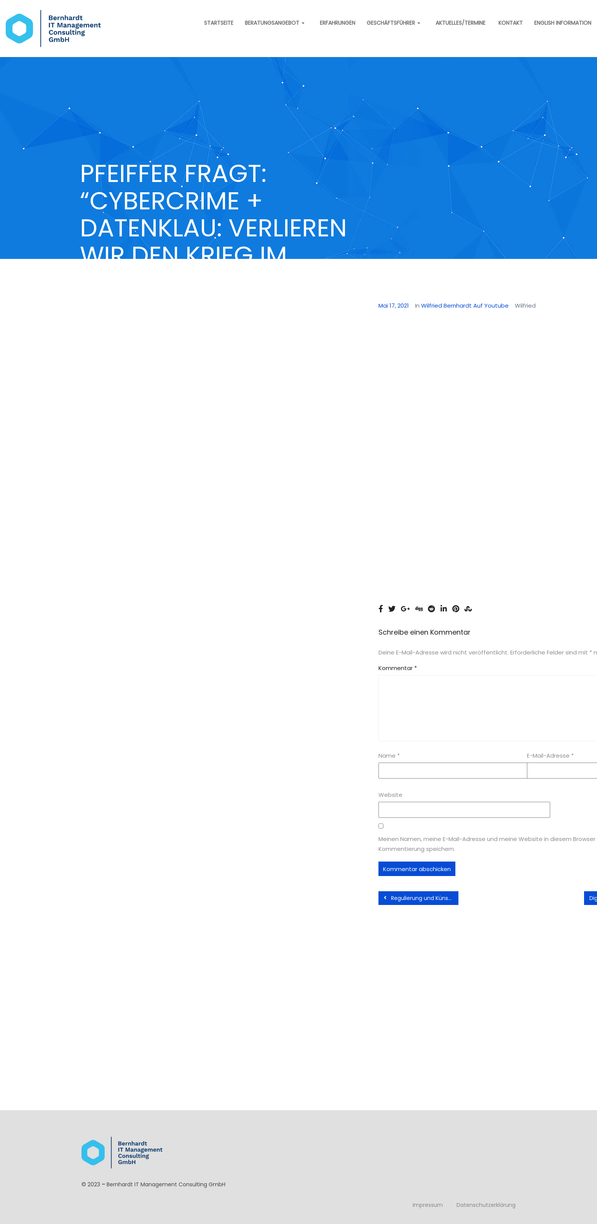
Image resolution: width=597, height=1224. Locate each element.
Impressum (428, 1205)
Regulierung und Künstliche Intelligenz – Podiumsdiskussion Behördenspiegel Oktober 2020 (421, 898)
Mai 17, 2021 (393, 306)
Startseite (218, 23)
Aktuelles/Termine (460, 23)
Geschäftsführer (393, 23)
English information (562, 23)
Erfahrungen (337, 23)
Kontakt (510, 23)
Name (389, 756)
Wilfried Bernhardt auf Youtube (465, 306)
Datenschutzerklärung (486, 1205)
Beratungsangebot (275, 23)
